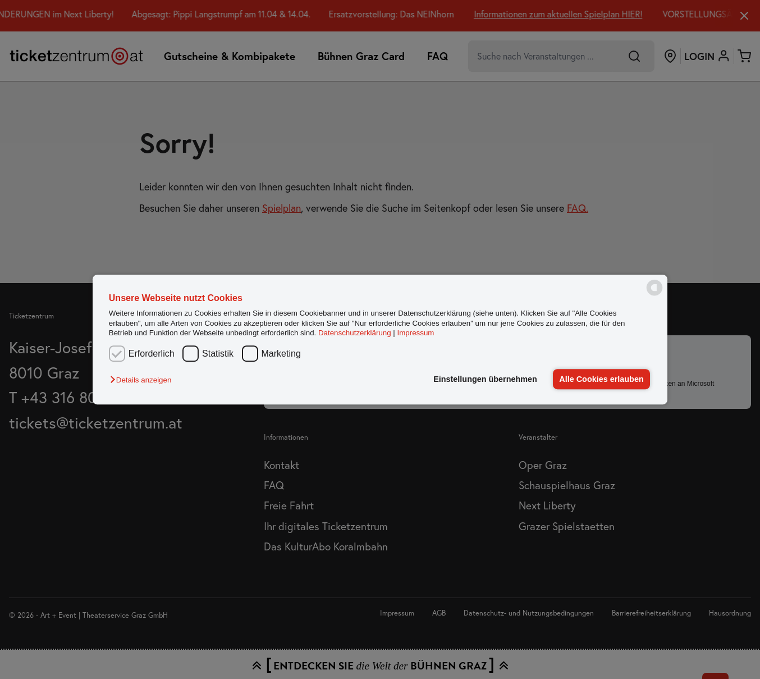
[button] (143, 380)
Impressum (415, 333)
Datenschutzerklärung (354, 333)
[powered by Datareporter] (654, 294)
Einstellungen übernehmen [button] (485, 379)
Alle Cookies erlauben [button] (601, 379)
